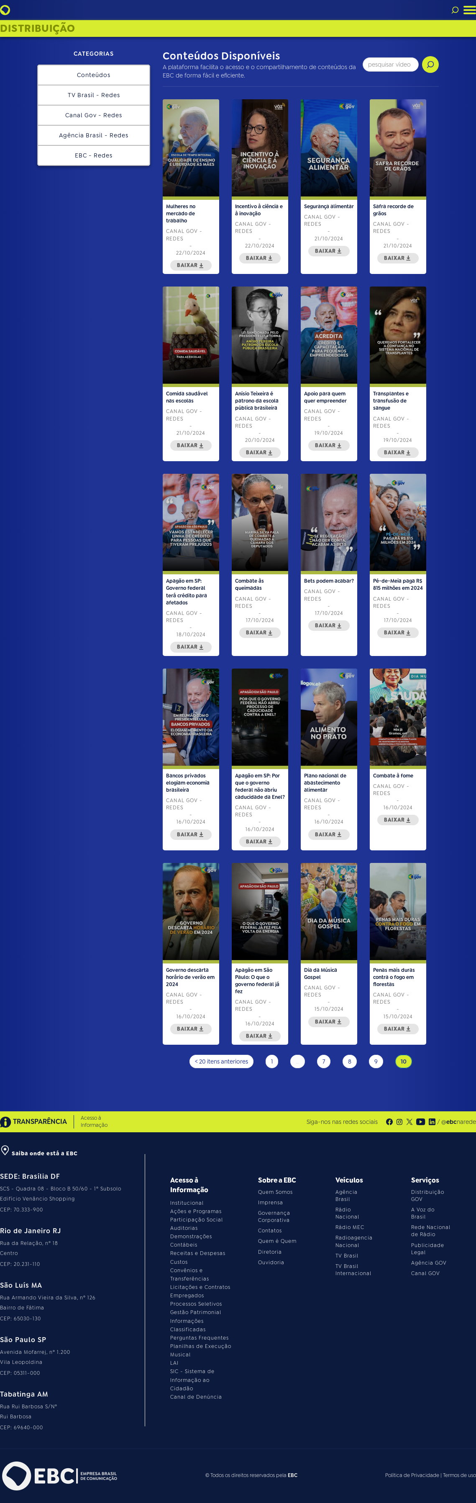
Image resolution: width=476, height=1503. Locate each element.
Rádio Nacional (347, 1213)
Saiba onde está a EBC (39, 1153)
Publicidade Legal (427, 1249)
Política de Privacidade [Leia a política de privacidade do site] (412, 1475)
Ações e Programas (196, 1211)
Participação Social (196, 1219)
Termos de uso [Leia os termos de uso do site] (459, 1475)
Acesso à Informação (94, 1122)
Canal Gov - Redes (93, 115)
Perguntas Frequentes (199, 1338)
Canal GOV (425, 1273)
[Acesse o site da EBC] (58, 1476)
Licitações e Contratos (200, 1287)
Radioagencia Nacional (354, 1241)
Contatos (270, 1230)
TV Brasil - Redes (94, 95)
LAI (174, 1363)
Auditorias (184, 1228)
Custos (179, 1262)
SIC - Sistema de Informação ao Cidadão (192, 1380)
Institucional (187, 1203)
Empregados (187, 1295)
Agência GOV (429, 1263)
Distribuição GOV (427, 1196)
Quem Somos (275, 1192)
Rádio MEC (349, 1227)
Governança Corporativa (274, 1217)
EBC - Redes (94, 155)
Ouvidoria (271, 1262)
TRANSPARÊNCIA (33, 1122)
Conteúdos (93, 75)
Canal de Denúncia (196, 1397)
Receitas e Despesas (197, 1253)
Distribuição (37, 28)
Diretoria (270, 1252)
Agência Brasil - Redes (93, 135)
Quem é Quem (277, 1241)
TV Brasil (346, 1255)
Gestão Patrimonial (195, 1312)
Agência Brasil (346, 1196)
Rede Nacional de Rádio (430, 1231)
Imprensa (270, 1202)
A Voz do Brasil (423, 1213)
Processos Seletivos (196, 1304)
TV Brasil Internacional (353, 1270)
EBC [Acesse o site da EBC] (292, 1475)
